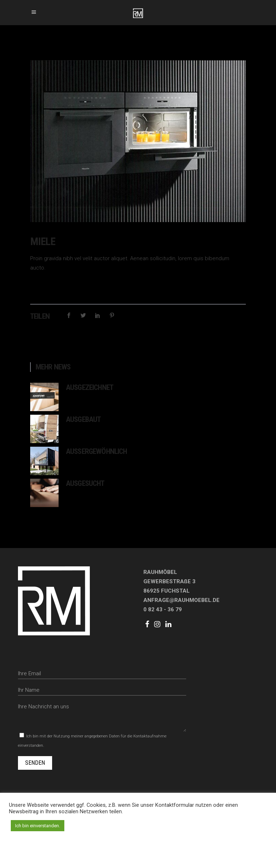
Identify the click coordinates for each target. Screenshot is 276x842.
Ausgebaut (83, 419)
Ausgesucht (85, 483)
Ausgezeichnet (89, 387)
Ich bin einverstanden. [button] (37, 825)
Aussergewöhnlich (96, 451)
